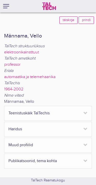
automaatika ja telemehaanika (30, 77)
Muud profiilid (20, 145)
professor (12, 64)
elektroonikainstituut (21, 52)
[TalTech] (49, 6)
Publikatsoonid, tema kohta (32, 161)
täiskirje (68, 20)
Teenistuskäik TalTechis (29, 113)
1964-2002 (13, 89)
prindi (86, 20)
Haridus (15, 129)
